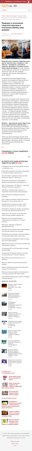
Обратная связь (15, 441)
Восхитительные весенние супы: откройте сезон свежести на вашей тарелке (10, 422)
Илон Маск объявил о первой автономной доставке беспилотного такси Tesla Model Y (14, 295)
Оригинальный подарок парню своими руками (14, 393)
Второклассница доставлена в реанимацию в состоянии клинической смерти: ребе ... (15, 273)
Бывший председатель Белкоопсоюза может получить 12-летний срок (15, 268)
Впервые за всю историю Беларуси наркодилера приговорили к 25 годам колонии (13, 220)
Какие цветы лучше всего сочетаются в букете (15, 378)
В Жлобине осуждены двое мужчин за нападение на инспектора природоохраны (15, 191)
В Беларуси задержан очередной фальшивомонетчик (12, 225)
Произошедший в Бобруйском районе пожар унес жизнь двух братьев (15, 240)
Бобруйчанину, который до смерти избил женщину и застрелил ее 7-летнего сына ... (14, 205)
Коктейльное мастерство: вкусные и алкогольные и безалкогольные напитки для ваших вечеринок (12, 405)
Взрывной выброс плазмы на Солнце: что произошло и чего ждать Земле (15, 286)
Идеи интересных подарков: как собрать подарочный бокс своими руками (12, 385)
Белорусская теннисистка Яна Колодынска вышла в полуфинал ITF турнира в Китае (15, 362)
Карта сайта (15, 443)
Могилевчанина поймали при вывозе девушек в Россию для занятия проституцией (16, 230)
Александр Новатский (17, 34)
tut (2, 147)
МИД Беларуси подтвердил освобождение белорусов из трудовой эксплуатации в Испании (15, 305)
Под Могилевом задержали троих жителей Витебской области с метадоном (14, 176)
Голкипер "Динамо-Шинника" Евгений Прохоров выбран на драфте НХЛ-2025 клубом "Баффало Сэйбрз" (15, 352)
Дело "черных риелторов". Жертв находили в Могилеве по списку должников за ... (15, 200)
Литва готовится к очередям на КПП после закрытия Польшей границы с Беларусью (14, 314)
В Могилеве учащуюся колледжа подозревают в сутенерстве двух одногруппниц (16, 172)
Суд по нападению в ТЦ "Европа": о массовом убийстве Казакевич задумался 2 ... (15, 186)
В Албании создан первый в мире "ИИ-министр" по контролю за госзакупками (15, 323)
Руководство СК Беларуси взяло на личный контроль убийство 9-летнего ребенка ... (15, 254)
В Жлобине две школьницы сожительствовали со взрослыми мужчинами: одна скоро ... (15, 235)
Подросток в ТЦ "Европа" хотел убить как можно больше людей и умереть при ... (14, 214)
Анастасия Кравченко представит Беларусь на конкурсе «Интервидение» (14, 343)
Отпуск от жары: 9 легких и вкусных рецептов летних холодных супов (11, 414)
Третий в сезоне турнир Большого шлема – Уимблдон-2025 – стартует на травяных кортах (14, 333)
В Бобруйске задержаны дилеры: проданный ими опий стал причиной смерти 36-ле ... (15, 210)
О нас (14, 446)
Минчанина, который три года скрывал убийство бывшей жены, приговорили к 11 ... (15, 181)
